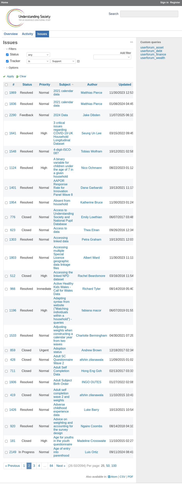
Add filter (125, 52)
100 (114, 465)
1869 (12, 92)
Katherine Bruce (91, 202)
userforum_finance (153, 54)
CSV (122, 476)
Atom (114, 476)
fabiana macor (91, 310)
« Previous (12, 465)
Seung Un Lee (91, 133)
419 (12, 395)
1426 (12, 409)
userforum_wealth (152, 58)
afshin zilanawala (91, 359)
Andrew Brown (91, 350)
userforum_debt (151, 51)
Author (92, 84)
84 (51, 465)
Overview (11, 34)
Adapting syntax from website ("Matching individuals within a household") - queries (62, 310)
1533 (12, 335)
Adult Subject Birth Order (62, 382)
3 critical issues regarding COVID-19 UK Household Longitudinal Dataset (63, 133)
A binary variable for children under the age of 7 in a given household (63, 167)
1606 (12, 382)
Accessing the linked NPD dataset (63, 276)
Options (13, 67)
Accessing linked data (60, 239)
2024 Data (60, 115)
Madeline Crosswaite (91, 440)
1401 (12, 187)
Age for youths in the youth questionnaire (63, 441)
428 (12, 359)
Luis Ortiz (91, 452)
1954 (12, 202)
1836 (12, 104)
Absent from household (61, 202)
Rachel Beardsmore (91, 275)
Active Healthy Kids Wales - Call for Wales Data (63, 289)
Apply (10, 76)
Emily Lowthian (91, 217)
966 (12, 288)
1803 (12, 257)
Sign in (164, 2)
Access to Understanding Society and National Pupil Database (63, 217)
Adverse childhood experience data (61, 410)
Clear (23, 76)
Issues (42, 34)
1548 (12, 151)
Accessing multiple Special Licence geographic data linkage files (61, 258)
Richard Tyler (91, 288)
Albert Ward (91, 257)
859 (12, 350)
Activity (27, 34)
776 (12, 217)
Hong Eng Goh (91, 371)
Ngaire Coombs (91, 426)
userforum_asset (151, 47)
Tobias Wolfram (91, 151)
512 (12, 275)
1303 (12, 239)
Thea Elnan (91, 230)
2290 (12, 115)
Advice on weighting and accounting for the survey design (63, 426)
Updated (125, 84)
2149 (12, 452)
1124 (12, 167)
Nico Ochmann (91, 167)
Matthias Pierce (91, 92)
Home (4, 2)
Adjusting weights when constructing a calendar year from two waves (63, 335)
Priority (44, 84)
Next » (60, 465)
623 (12, 230)
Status (14, 54)
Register (175, 2)
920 (12, 426)
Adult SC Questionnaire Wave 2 (63, 360)
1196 (12, 310)
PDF (130, 476)
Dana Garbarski (91, 187)
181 (12, 440)
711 (12, 371)
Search (113, 13)
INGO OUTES (91, 382)
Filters (12, 48)
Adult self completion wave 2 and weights (61, 395)
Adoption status (59, 350)
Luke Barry (91, 409)
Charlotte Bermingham (91, 335)
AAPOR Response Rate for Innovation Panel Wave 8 (63, 187)
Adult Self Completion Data (61, 371)
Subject (64, 84)
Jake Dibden (91, 115)
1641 (12, 133)
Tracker (14, 61)
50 (108, 465)
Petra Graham (91, 239)
